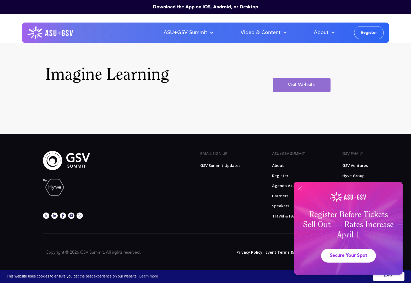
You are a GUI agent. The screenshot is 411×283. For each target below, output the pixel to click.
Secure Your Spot (348, 255)
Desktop (249, 7)
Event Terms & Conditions (290, 252)
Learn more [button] (148, 276)
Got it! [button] (388, 276)
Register (369, 33)
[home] (50, 32)
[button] (188, 33)
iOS (206, 7)
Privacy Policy (249, 252)
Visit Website (301, 85)
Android (222, 7)
